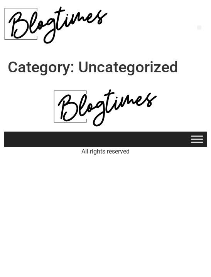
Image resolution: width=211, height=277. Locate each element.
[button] (199, 27)
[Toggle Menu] (197, 139)
